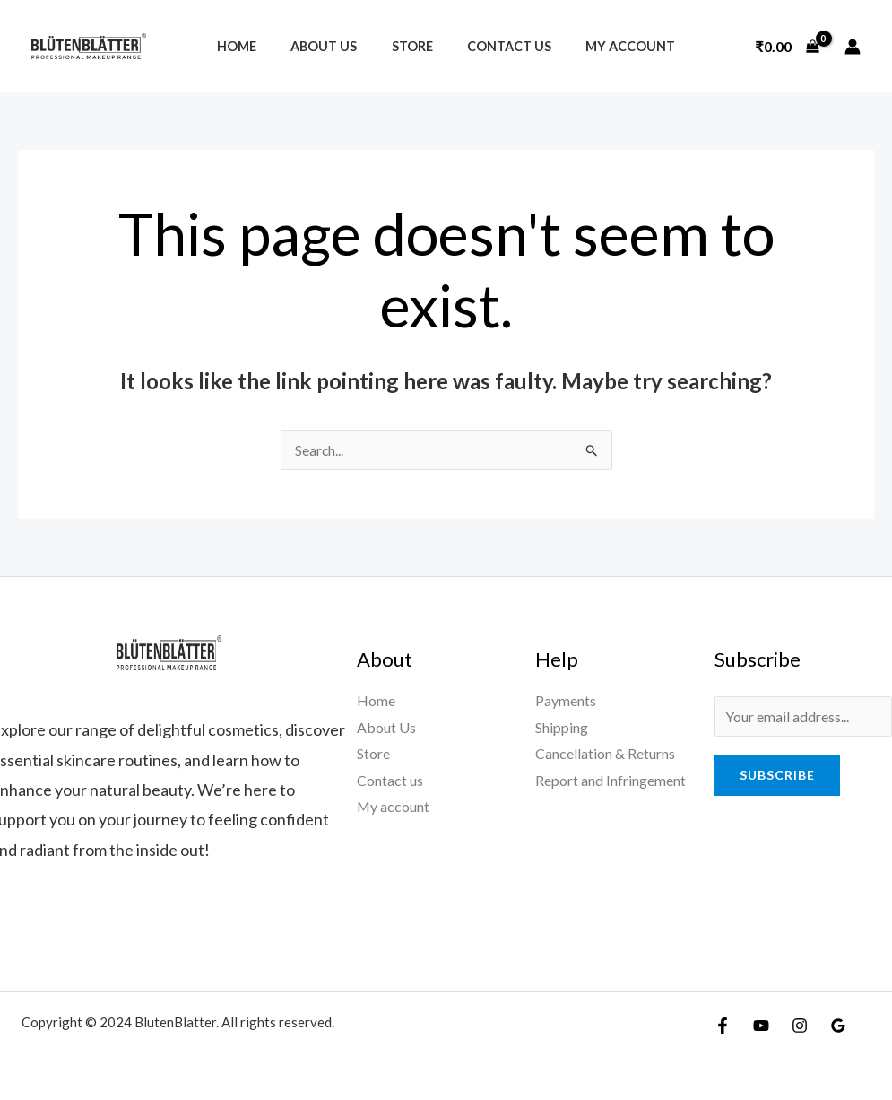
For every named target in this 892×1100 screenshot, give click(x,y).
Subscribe (777, 774)
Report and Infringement (610, 780)
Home (253, 46)
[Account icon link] (852, 47)
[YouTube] (761, 1025)
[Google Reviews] (838, 1025)
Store (412, 46)
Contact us (500, 46)
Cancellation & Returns (605, 754)
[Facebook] (722, 1025)
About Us (332, 46)
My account (613, 46)
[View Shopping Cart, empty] (787, 47)
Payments (565, 700)
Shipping (561, 727)
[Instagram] (800, 1025)
